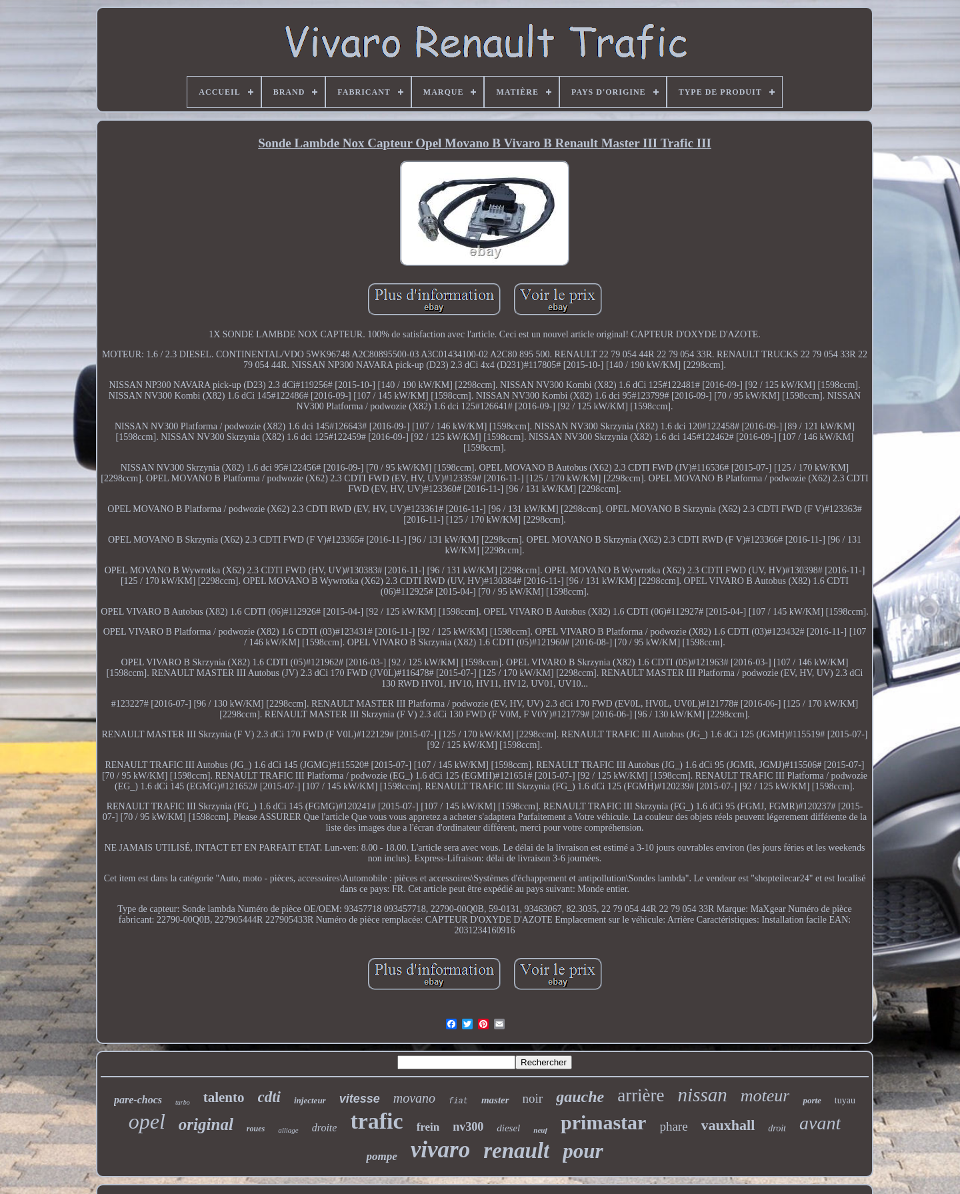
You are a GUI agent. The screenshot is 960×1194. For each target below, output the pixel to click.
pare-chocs (138, 1099)
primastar (603, 1122)
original (206, 1124)
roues (256, 1128)
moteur (765, 1095)
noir (533, 1098)
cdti (269, 1097)
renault (516, 1151)
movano (414, 1098)
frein (428, 1127)
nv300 (468, 1126)
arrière (640, 1095)
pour (583, 1151)
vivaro (440, 1150)
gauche (580, 1096)
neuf (540, 1130)
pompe (381, 1156)
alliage (288, 1130)
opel (147, 1121)
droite (324, 1127)
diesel (508, 1128)
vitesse (359, 1098)
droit (777, 1128)
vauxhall (728, 1125)
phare (673, 1126)
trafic (376, 1121)
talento (224, 1097)
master (495, 1100)
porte (812, 1100)
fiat (458, 1101)
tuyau (845, 1100)
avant (820, 1123)
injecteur (310, 1100)
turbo (182, 1102)
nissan (702, 1094)
